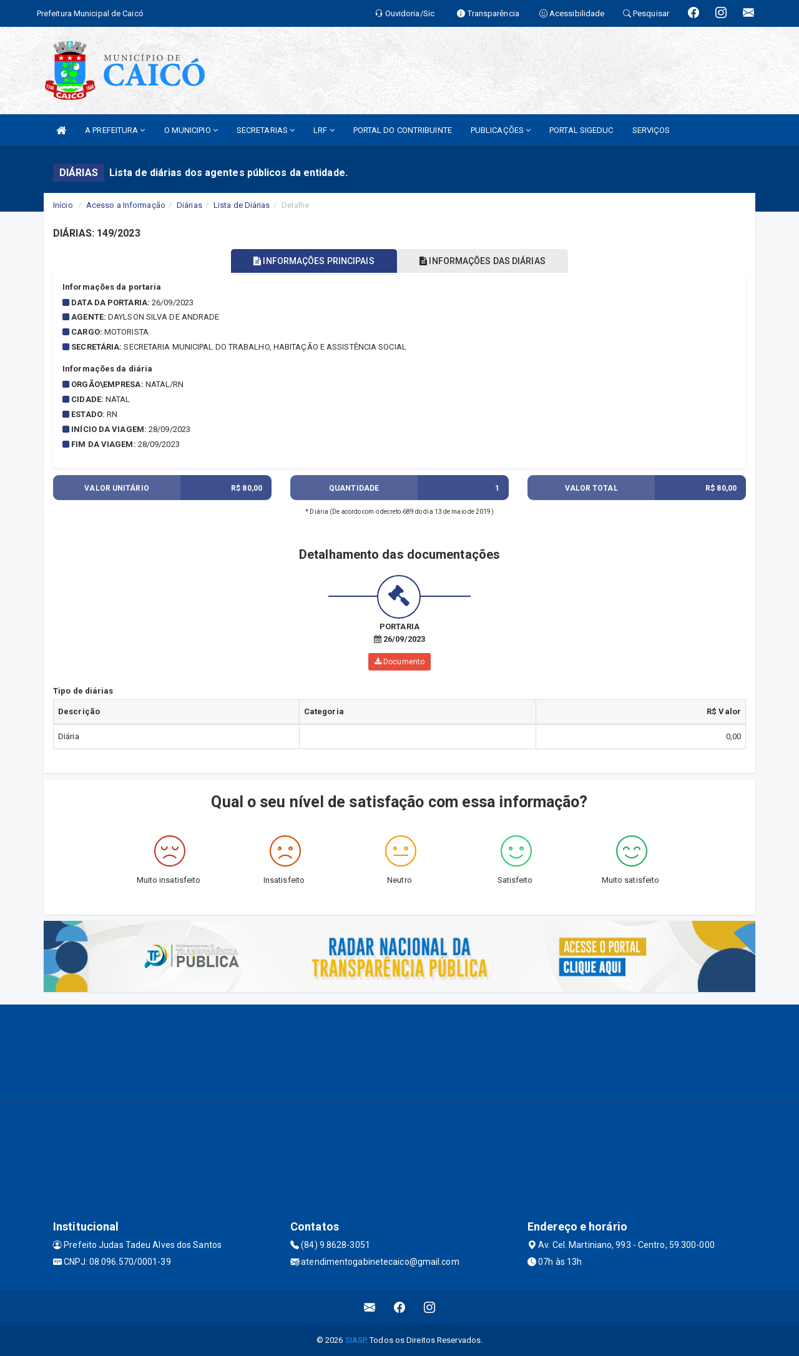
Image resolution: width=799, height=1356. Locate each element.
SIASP (355, 1340)
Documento (399, 661)
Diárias (189, 205)
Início (63, 205)
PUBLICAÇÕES (501, 130)
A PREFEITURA (115, 130)
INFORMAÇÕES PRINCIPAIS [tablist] (310, 261)
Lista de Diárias (241, 205)
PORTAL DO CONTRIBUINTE (402, 130)
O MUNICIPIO (191, 130)
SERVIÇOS (651, 130)
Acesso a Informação (125, 205)
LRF (324, 130)
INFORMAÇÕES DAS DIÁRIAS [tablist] (486, 261)
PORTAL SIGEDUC (581, 130)
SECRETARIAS (266, 130)
